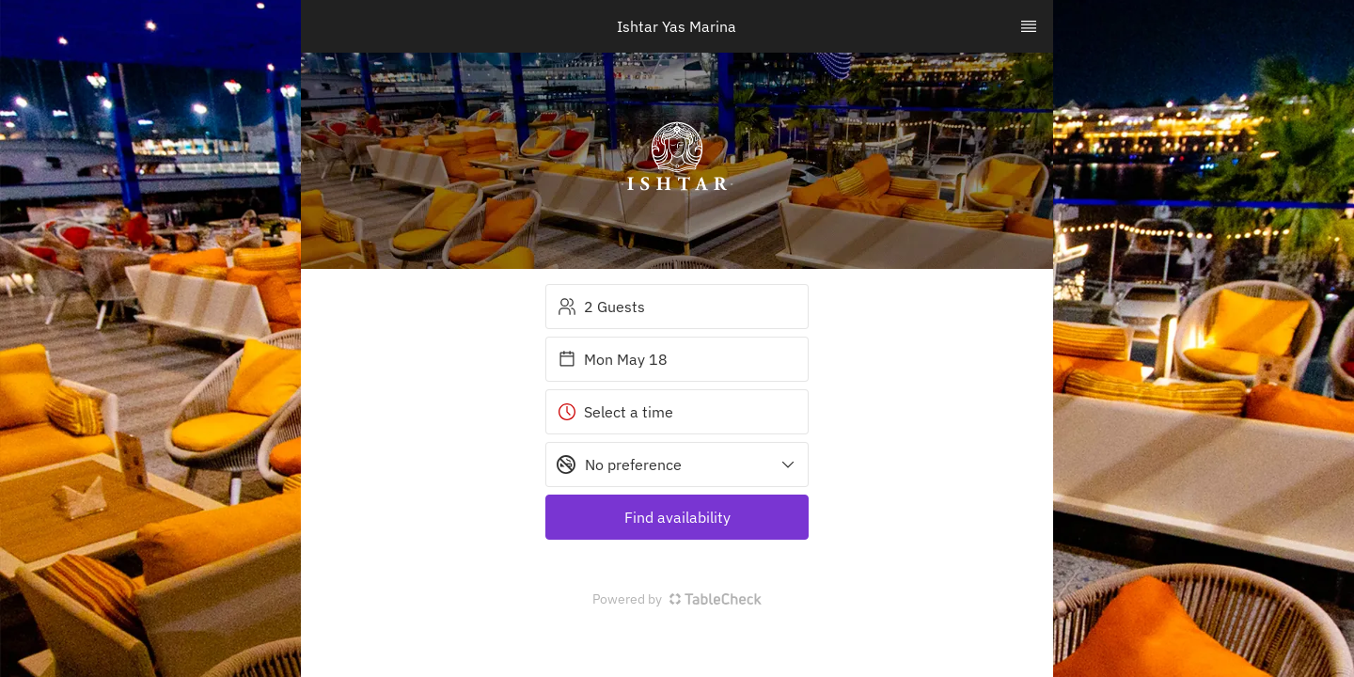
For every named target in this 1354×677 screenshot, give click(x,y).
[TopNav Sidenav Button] (1028, 26)
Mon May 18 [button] (613, 359)
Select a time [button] (615, 411)
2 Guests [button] (601, 306)
